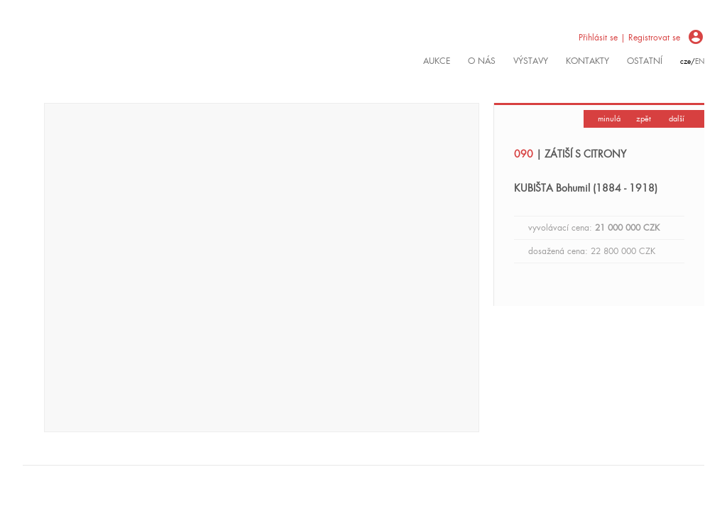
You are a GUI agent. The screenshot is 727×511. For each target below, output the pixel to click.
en (699, 61)
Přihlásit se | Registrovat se (629, 37)
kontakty (587, 61)
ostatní (644, 61)
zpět (643, 118)
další (676, 118)
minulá (609, 118)
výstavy (530, 61)
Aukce (436, 61)
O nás (482, 61)
